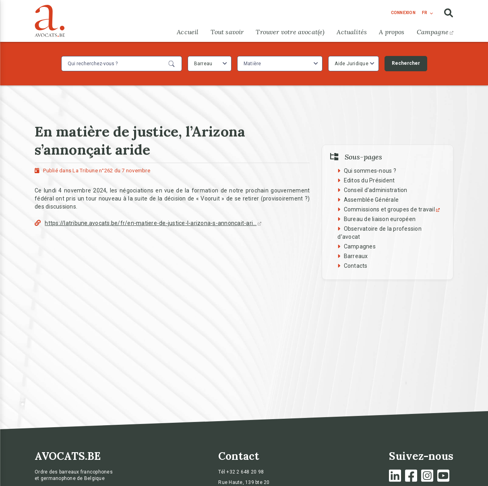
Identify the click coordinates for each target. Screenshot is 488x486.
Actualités (352, 32)
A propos (391, 32)
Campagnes (360, 246)
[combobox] (210, 63)
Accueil (188, 32)
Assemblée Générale (371, 199)
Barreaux (356, 256)
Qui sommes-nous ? (370, 171)
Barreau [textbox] (203, 63)
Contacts (356, 266)
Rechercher (406, 63)
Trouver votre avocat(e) (290, 32)
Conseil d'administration (375, 190)
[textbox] (253, 63)
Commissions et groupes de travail (393, 209)
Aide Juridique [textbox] (351, 63)
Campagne (435, 32)
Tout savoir (227, 32)
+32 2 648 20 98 (245, 472)
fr (424, 12)
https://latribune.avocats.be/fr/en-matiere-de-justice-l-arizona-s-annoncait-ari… (153, 223)
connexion (403, 12)
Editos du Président (369, 180)
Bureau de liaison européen (380, 219)
